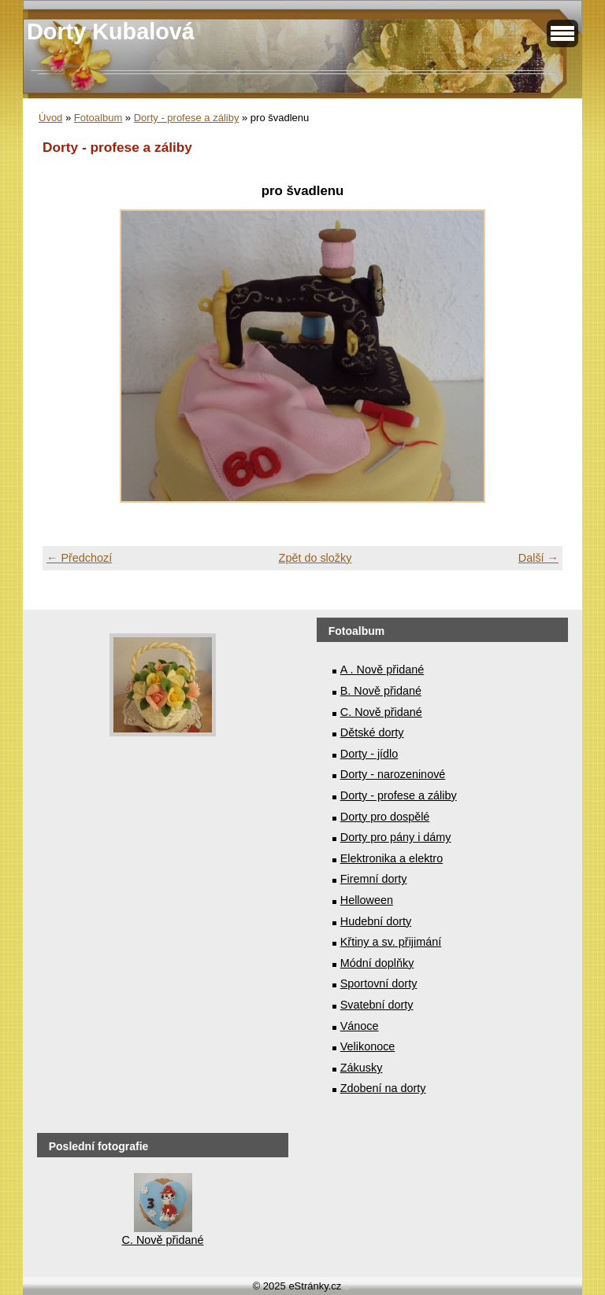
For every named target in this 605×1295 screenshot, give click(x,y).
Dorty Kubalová (111, 31)
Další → (538, 558)
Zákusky (361, 1067)
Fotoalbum (98, 118)
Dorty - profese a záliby (186, 118)
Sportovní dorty (379, 983)
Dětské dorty (372, 732)
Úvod (50, 118)
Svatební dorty (377, 1004)
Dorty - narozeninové (393, 774)
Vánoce (359, 1026)
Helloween (366, 900)
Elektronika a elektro (391, 858)
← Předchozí (79, 558)
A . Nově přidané (382, 669)
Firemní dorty (373, 879)
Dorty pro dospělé (385, 816)
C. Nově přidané (381, 712)
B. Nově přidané (380, 690)
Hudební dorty (375, 921)
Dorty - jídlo (369, 753)
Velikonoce (367, 1046)
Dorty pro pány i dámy (395, 837)
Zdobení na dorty (383, 1088)
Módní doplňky (377, 963)
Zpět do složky (315, 558)
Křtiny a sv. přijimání (390, 941)
